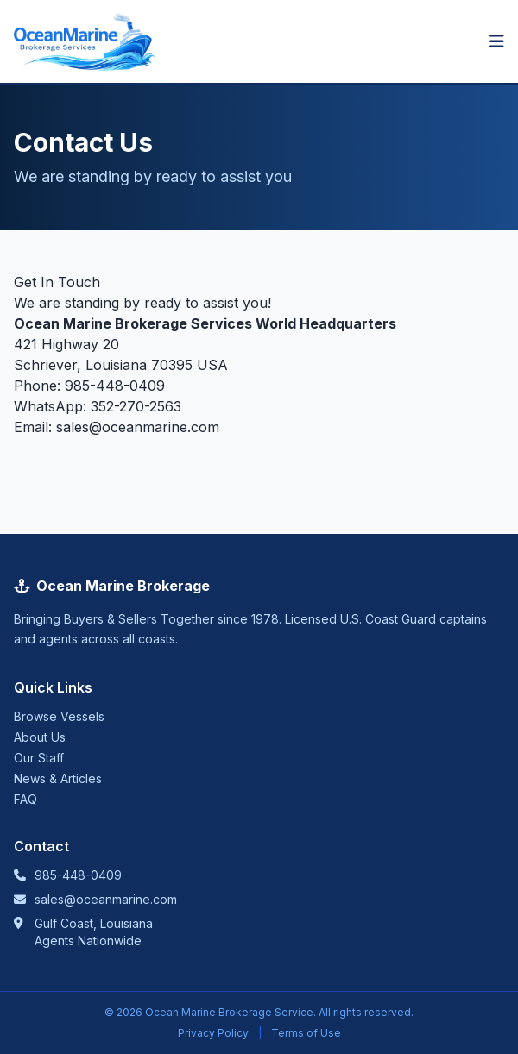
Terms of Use (306, 1032)
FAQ (25, 799)
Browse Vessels (59, 716)
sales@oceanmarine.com (137, 427)
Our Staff (39, 757)
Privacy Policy (213, 1032)
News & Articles (58, 778)
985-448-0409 (115, 385)
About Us (40, 737)
